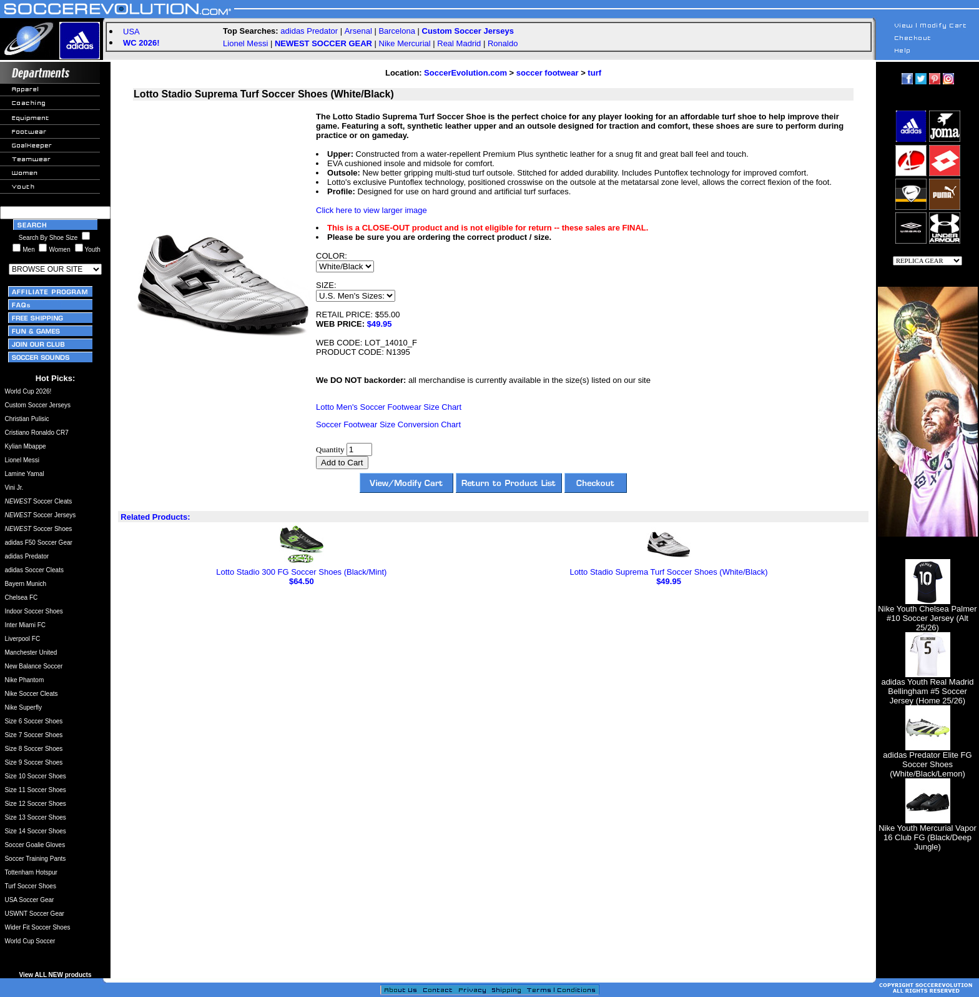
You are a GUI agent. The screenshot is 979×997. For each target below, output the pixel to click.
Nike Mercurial (405, 43)
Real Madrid (459, 43)
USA (131, 31)
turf (594, 72)
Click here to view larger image (371, 210)
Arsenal (358, 31)
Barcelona (396, 31)
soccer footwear (547, 72)
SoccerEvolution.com (465, 72)
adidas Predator (309, 31)
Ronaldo (503, 43)
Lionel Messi (245, 43)
